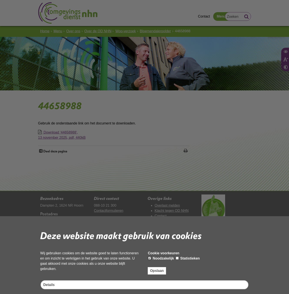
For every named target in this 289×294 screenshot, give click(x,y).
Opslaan (157, 271)
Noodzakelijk (161, 258)
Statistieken (188, 258)
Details (49, 285)
